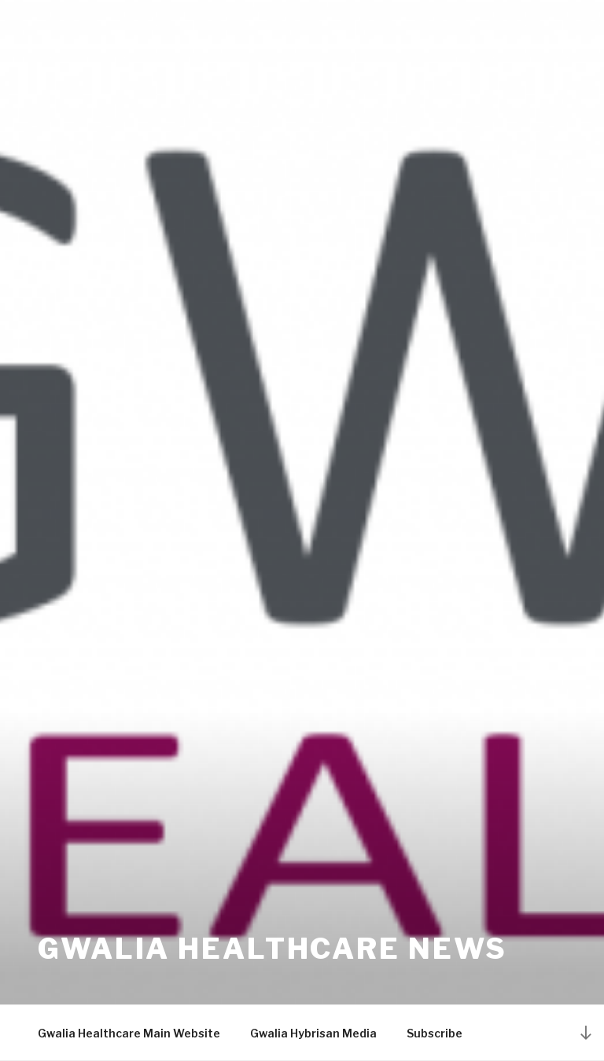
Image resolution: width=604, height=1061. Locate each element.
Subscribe (434, 1033)
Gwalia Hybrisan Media (313, 1033)
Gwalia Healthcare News (272, 948)
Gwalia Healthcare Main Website (129, 1033)
